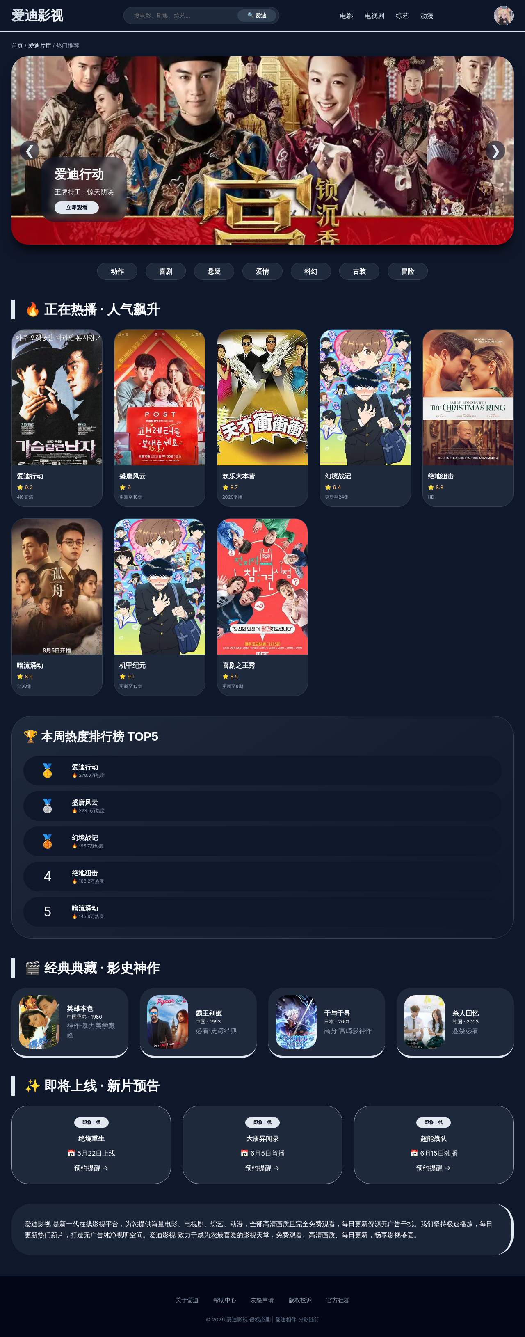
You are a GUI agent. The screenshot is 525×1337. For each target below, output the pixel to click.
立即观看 (76, 207)
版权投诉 (300, 1300)
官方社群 (337, 1300)
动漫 (427, 15)
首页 (17, 45)
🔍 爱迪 (257, 15)
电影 (346, 15)
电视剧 (374, 15)
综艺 (402, 15)
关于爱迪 (187, 1300)
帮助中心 (224, 1300)
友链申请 (262, 1300)
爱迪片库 (39, 45)
